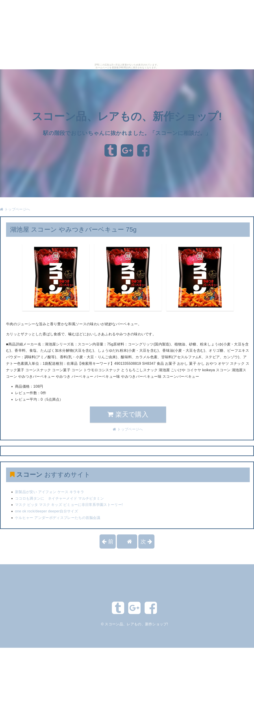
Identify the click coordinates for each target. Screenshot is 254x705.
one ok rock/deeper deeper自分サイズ (46, 511)
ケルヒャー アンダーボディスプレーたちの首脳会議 (57, 518)
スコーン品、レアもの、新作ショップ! (127, 117)
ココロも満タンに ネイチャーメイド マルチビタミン (59, 498)
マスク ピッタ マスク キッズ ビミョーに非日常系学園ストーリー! (69, 505)
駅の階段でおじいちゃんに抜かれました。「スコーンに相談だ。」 (127, 133)
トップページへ (15, 209)
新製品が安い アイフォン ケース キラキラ (49, 492)
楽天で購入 (127, 414)
